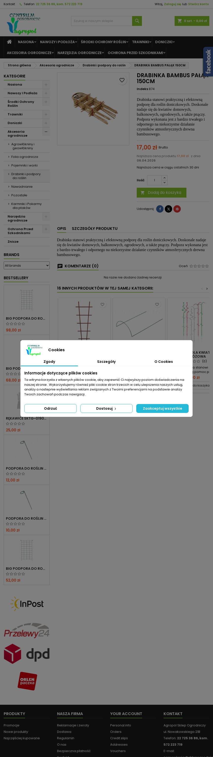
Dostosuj (106, 408)
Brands (11, 255)
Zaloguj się (172, 4)
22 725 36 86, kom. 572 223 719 (59, 4)
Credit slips (119, 738)
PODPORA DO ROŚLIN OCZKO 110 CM (26, 468)
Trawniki (140, 41)
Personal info (120, 725)
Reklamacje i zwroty (73, 725)
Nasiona (26, 41)
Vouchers (118, 751)
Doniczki (163, 41)
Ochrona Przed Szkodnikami (135, 52)
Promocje (11, 725)
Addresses (119, 744)
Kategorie (14, 76)
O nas (61, 744)
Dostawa (64, 731)
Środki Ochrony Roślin (103, 41)
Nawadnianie (22, 186)
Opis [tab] (61, 228)
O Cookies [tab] (163, 361)
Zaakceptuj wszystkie (162, 408)
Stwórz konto (198, 4)
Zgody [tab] (49, 361)
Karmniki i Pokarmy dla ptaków (26, 206)
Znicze (13, 241)
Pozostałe (19, 195)
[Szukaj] (106, 21)
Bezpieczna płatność (74, 751)
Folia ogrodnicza (24, 156)
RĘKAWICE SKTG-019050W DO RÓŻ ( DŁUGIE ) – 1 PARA (26, 418)
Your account (126, 714)
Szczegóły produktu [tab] (95, 228)
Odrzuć (50, 408)
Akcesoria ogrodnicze (29, 52)
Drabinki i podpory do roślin (26, 176)
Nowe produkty (16, 731)
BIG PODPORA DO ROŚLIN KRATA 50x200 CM (26, 569)
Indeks (142, 89)
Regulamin (65, 738)
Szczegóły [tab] (106, 361)
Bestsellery (16, 278)
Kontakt (9, 4)
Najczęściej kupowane (22, 738)
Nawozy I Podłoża (57, 41)
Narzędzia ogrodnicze (80, 52)
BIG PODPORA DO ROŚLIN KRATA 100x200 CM (26, 318)
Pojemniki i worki (24, 165)
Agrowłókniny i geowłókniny (22, 146)
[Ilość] (154, 180)
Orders (116, 731)
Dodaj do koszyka (160, 192)
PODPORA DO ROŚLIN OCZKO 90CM (26, 518)
